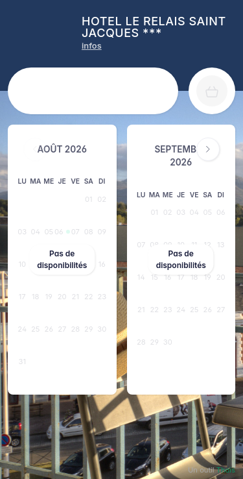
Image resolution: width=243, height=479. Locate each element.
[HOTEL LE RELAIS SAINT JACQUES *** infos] (92, 46)
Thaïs (225, 469)
